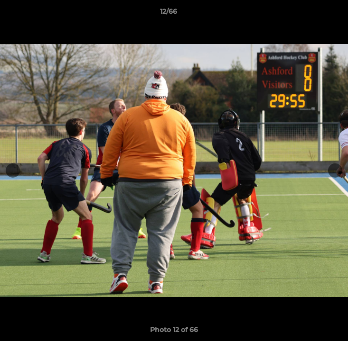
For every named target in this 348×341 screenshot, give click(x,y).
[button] (314, 13)
